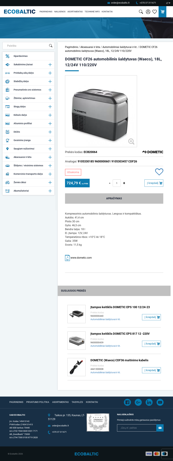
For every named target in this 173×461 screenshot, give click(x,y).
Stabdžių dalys (28, 81)
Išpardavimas (16, 56)
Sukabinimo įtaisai (28, 65)
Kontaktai (107, 11)
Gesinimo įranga (28, 140)
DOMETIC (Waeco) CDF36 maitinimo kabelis (119, 360)
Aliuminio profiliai (28, 123)
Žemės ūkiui (28, 182)
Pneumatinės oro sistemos (28, 90)
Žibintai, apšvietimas (28, 98)
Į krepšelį (152, 183)
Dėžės (28, 132)
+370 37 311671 (148, 2)
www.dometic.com (78, 257)
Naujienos (60, 11)
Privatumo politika (37, 402)
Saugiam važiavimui (28, 149)
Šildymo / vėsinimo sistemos (28, 166)
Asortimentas (75, 11)
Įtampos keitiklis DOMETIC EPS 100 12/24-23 (120, 307)
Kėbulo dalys (28, 115)
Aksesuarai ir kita (28, 157)
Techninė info (92, 11)
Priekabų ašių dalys (28, 73)
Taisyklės (77, 402)
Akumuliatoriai (28, 191)
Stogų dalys (28, 107)
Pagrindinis (46, 11)
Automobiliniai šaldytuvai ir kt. (119, 47)
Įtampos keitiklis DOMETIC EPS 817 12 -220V (120, 333)
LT (167, 3)
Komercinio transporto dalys (28, 174)
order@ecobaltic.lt (120, 2)
